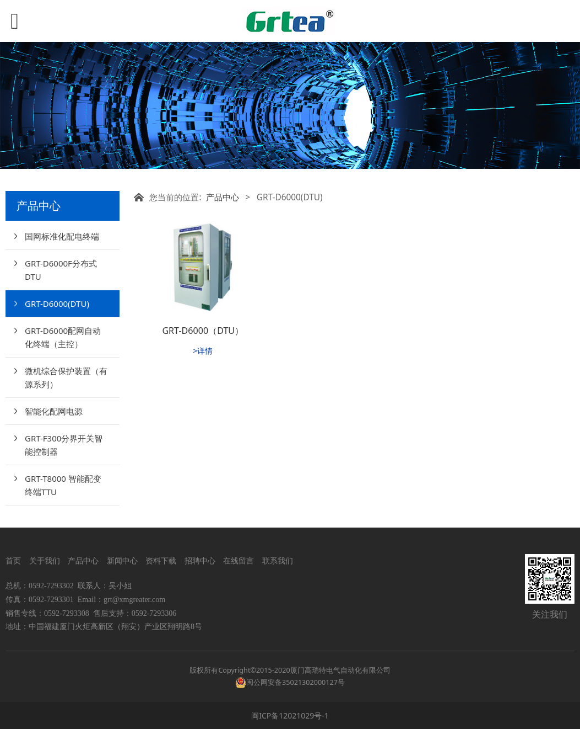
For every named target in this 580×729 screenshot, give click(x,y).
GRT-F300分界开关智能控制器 (63, 445)
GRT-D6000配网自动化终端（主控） (63, 337)
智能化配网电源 (54, 411)
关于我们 (44, 560)
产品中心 (222, 197)
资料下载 (160, 560)
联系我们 (276, 560)
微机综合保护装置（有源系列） (66, 377)
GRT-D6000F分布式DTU (61, 270)
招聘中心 (200, 560)
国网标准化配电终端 (62, 236)
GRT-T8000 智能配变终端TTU (63, 485)
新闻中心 (122, 560)
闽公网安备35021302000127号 (295, 682)
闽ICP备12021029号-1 (290, 715)
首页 (13, 560)
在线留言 (238, 560)
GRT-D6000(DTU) (57, 303)
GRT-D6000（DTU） (202, 330)
